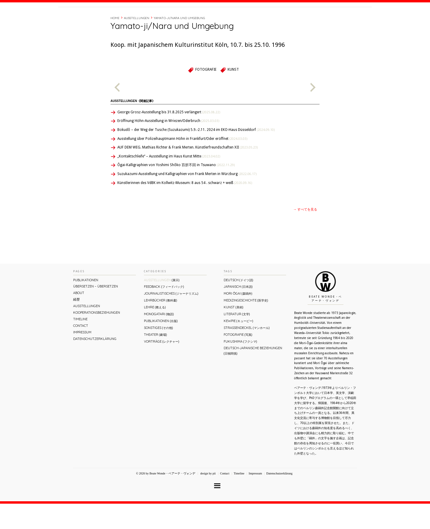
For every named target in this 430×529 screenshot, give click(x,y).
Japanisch (238, 312)
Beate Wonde (96, 20)
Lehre (155, 332)
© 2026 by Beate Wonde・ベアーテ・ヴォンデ (165, 498)
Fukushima (240, 367)
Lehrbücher (160, 326)
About (276, 19)
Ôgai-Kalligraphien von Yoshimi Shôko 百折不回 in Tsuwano (176, 190)
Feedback (164, 312)
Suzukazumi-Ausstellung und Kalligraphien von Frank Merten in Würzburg (187, 199)
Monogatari (159, 339)
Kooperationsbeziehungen (96, 338)
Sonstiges (158, 353)
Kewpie (238, 346)
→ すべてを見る (305, 235)
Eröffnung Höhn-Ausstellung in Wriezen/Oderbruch (168, 146)
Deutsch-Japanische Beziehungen (253, 375)
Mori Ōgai (238, 319)
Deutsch (238, 305)
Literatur (237, 339)
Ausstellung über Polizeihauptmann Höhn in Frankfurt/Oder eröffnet (182, 164)
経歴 (290, 19)
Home (114, 43)
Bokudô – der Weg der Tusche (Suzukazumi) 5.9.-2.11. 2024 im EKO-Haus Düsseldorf (196, 155)
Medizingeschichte (246, 326)
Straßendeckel (247, 353)
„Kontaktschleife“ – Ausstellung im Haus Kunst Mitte (168, 182)
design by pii (207, 498)
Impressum (82, 357)
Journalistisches (171, 319)
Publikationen (85, 305)
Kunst (233, 95)
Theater (155, 360)
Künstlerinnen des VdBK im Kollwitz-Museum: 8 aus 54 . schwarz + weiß (184, 208)
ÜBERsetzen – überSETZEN (95, 312)
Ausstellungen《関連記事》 (132, 126)
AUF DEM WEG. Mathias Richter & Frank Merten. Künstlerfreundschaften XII (187, 173)
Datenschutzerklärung (94, 364)
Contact (326, 19)
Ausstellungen (136, 43)
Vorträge (161, 367)
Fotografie (205, 95)
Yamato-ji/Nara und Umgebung (179, 43)
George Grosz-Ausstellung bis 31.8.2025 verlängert (168, 137)
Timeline (306, 19)
